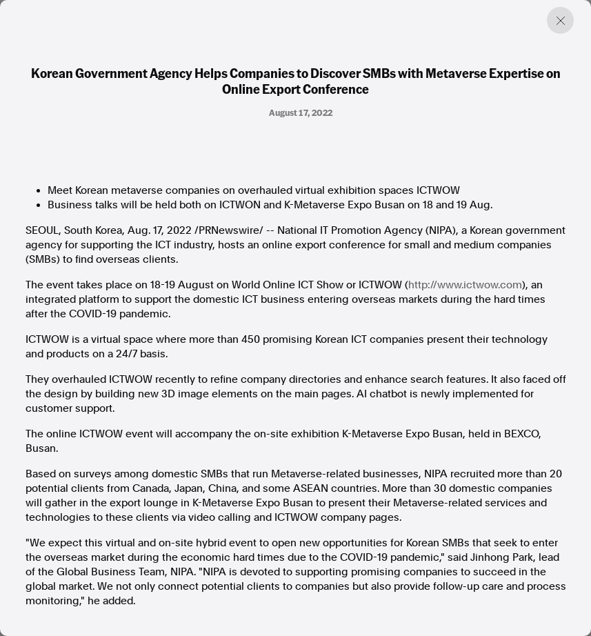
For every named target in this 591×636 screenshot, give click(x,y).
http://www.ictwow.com (465, 285)
